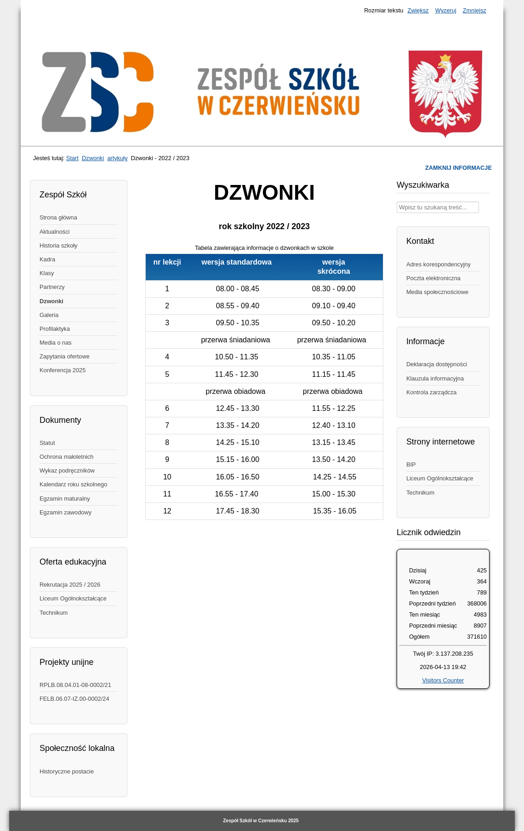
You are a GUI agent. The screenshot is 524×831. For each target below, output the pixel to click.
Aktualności (54, 231)
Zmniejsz (474, 10)
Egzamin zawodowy (65, 512)
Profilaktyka (55, 328)
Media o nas (56, 342)
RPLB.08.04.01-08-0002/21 (75, 684)
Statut (47, 442)
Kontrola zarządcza (431, 392)
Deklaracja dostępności (436, 364)
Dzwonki (93, 158)
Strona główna (58, 217)
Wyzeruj (445, 10)
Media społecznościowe (437, 292)
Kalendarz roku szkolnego (73, 484)
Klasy (47, 273)
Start (72, 158)
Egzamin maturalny (65, 498)
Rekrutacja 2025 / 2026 (70, 584)
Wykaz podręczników (67, 470)
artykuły (117, 158)
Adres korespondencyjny (438, 264)
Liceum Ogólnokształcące (73, 598)
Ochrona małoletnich (66, 456)
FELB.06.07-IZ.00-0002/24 (74, 698)
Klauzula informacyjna (435, 378)
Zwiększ (417, 10)
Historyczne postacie (67, 771)
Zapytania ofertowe (65, 356)
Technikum (54, 612)
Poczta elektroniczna (433, 278)
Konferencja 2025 (62, 370)
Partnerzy (52, 286)
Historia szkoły (59, 245)
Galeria (49, 315)
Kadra (47, 259)
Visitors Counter (443, 680)
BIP (411, 464)
